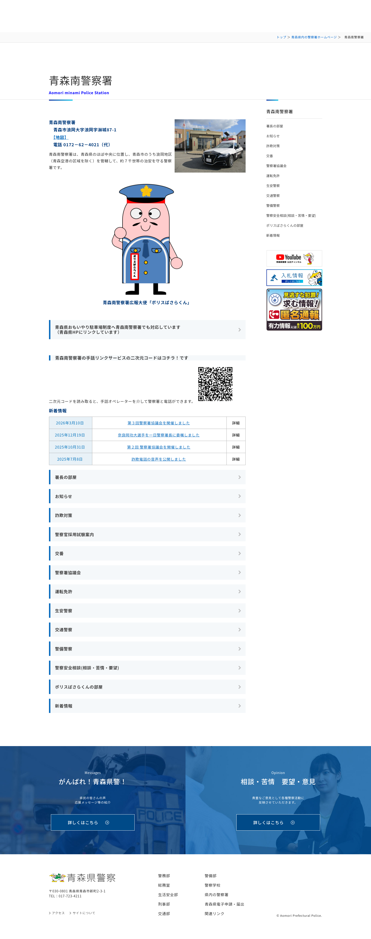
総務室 (164, 889)
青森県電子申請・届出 (224, 908)
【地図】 (61, 137)
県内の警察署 (217, 899)
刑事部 (164, 908)
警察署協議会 (68, 574)
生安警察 (64, 613)
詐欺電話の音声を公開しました (158, 459)
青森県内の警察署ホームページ (314, 37)
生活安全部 (168, 899)
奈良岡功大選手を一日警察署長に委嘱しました (159, 435)
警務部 (164, 880)
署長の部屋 (66, 477)
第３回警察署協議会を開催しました (159, 423)
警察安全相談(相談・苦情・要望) (88, 670)
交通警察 (64, 632)
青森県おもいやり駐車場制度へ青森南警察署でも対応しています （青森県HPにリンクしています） (119, 329)
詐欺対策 (64, 516)
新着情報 (64, 709)
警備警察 (64, 651)
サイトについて (84, 917)
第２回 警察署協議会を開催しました (158, 447)
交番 (59, 555)
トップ (281, 37)
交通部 (164, 918)
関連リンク (215, 918)
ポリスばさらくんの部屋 (79, 690)
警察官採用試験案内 (75, 535)
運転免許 (64, 593)
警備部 (210, 880)
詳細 (236, 423)
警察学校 (213, 889)
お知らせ (64, 497)
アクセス (58, 917)
